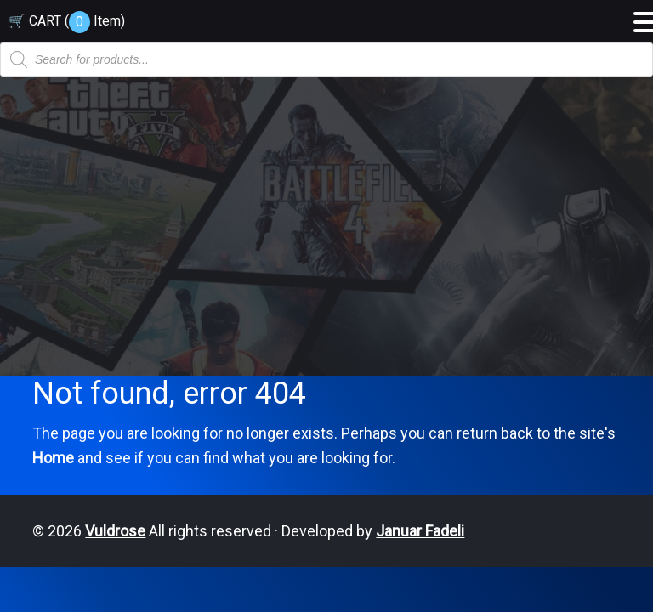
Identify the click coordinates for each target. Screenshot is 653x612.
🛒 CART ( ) (67, 21)
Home (53, 458)
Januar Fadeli (420, 531)
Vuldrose (115, 531)
